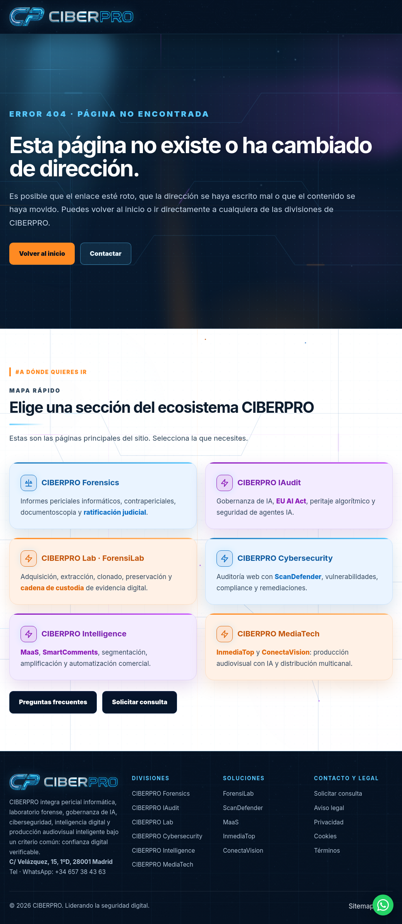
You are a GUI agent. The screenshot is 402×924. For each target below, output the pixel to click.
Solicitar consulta (139, 702)
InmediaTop (239, 836)
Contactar (106, 253)
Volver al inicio (42, 253)
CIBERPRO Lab (152, 822)
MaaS (231, 822)
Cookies (325, 836)
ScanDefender (243, 808)
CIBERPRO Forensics (80, 491)
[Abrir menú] (386, 17)
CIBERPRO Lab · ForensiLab (92, 567)
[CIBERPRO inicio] (71, 17)
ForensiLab (238, 793)
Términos (327, 850)
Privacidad (329, 822)
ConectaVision (243, 850)
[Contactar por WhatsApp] (383, 905)
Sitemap (361, 906)
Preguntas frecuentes (53, 702)
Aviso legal (329, 808)
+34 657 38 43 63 (80, 872)
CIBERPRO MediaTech (278, 643)
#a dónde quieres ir (51, 372)
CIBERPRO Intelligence (84, 643)
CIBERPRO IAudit (269, 491)
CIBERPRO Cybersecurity (285, 567)
